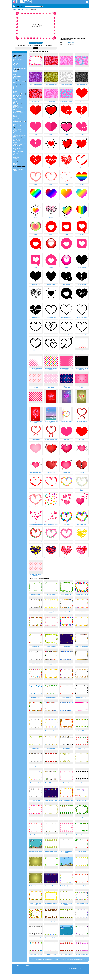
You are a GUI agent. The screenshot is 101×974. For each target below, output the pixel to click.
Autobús (15, 130)
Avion (14, 131)
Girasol (15, 78)
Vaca (19, 93)
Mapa (14, 140)
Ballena (15, 115)
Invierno (15, 74)
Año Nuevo (16, 65)
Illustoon (14, 9)
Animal (15, 86)
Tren (14, 134)
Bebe (14, 145)
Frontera (15, 168)
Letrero (15, 142)
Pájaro (15, 106)
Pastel (14, 124)
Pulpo (14, 114)
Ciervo (15, 95)
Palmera (22, 80)
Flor (14, 76)
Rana (14, 103)
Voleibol (15, 158)
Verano (15, 71)
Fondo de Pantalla (18, 169)
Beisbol (15, 156)
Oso (14, 90)
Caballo (23, 93)
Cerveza (15, 125)
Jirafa (20, 98)
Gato (14, 87)
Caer (14, 73)
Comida (15, 119)
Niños (18, 145)
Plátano (15, 123)
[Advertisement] (74, 24)
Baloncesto (16, 157)
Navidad (15, 58)
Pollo (14, 107)
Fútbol (14, 154)
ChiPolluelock (20, 107)
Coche (15, 129)
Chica (18, 147)
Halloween (16, 62)
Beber (19, 119)
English (17, 965)
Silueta (15, 170)
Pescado (15, 112)
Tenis (14, 159)
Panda (15, 91)
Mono (14, 92)
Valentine (15, 63)
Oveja (19, 95)
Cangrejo (21, 112)
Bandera (19, 140)
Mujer (14, 148)
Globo (19, 139)
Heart (22, 9)
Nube (14, 84)
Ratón (14, 102)
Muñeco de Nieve (17, 59)
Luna (23, 81)
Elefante (15, 98)
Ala (23, 139)
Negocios (15, 163)
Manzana (18, 121)
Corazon (15, 137)
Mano (21, 151)
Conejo (15, 101)
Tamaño (19, 81)
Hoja (18, 80)
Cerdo (14, 93)
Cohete (19, 131)
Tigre (18, 96)
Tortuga (19, 103)
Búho (19, 106)
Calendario (16, 67)
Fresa (23, 121)
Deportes (15, 153)
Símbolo (19, 136)
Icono (14, 136)
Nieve (18, 84)
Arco (20, 137)
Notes (19, 161)
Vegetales (15, 120)
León (14, 96)
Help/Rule (28, 965)
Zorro (19, 99)
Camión (19, 129)
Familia (15, 144)
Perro (14, 88)
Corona (15, 139)
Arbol (14, 80)
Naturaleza (18, 76)
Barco (14, 132)
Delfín (19, 115)
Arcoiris (23, 84)
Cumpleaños (16, 64)
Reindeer (15, 60)
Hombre (19, 148)
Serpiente (15, 105)
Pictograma (16, 151)
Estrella (15, 82)
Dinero (15, 164)
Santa (20, 58)
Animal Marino (17, 111)
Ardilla (14, 99)
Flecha (23, 137)
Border (19, 9)
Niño (14, 147)
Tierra (14, 81)
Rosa (14, 77)
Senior (15, 150)
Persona (20, 144)
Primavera (16, 70)
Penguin (15, 116)
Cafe (20, 125)
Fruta (14, 121)
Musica (15, 161)
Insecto (15, 109)
